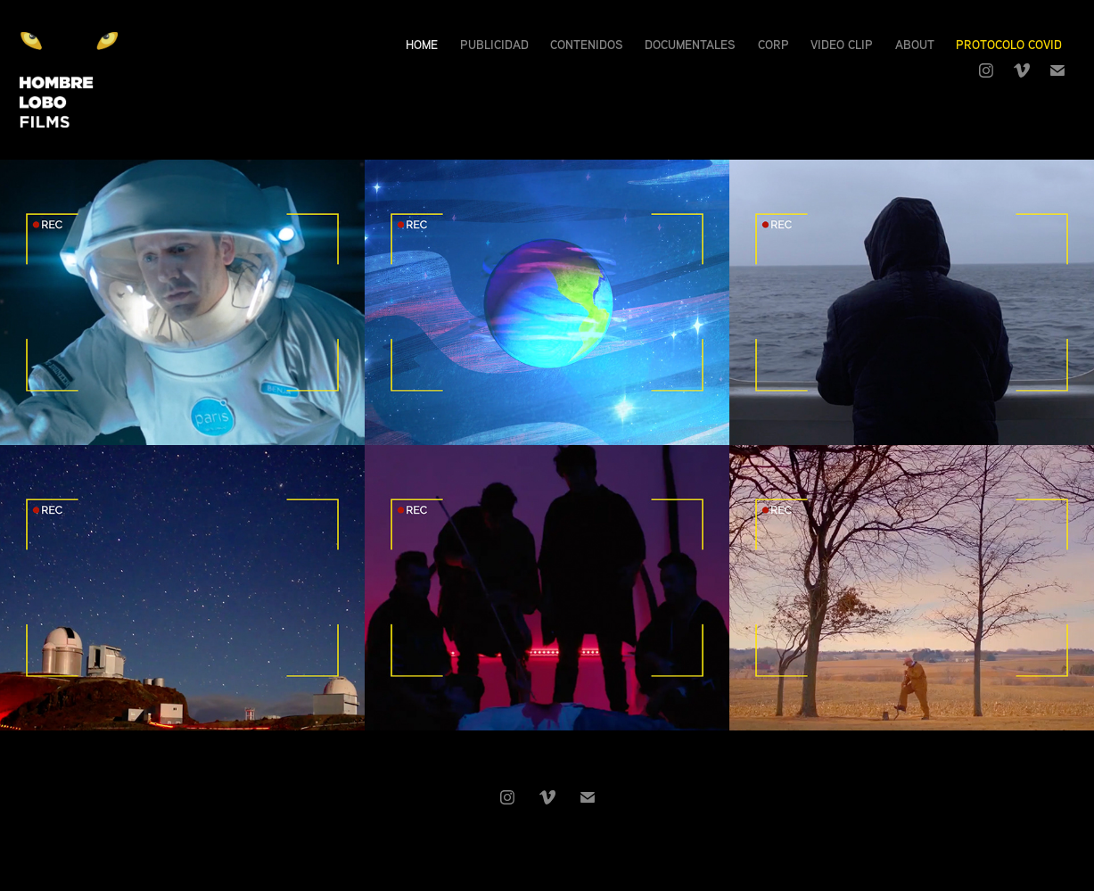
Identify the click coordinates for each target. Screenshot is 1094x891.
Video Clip (841, 44)
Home (422, 44)
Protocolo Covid (1009, 44)
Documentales (690, 44)
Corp (773, 44)
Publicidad (494, 44)
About (914, 44)
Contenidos (586, 44)
